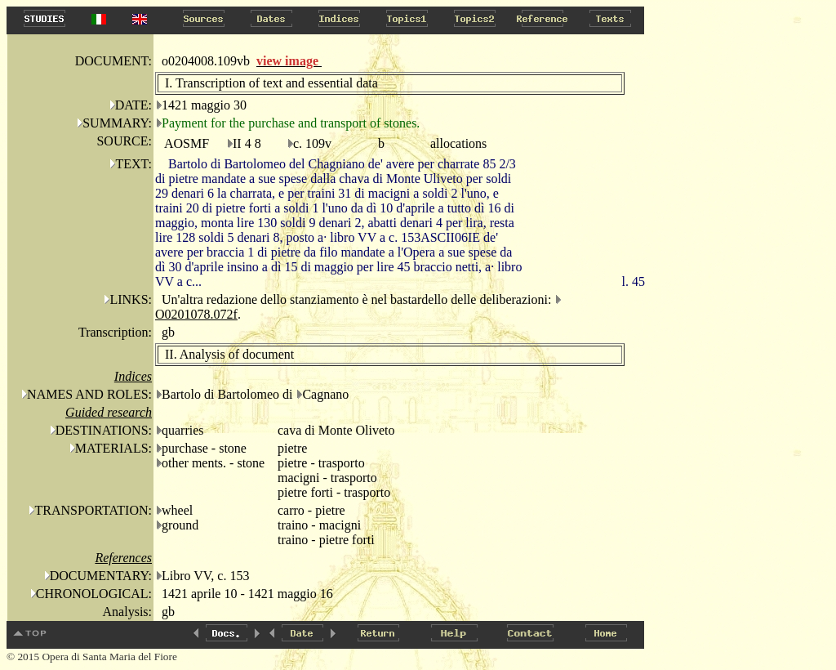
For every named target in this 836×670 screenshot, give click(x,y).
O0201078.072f (196, 314)
